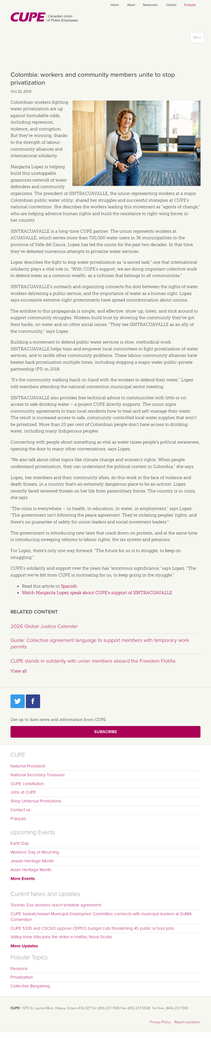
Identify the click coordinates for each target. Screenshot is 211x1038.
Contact (171, 5)
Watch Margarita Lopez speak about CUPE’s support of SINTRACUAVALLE (97, 592)
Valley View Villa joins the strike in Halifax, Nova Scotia (61, 936)
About (131, 5)
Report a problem (187, 1022)
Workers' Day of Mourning (35, 852)
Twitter (18, 701)
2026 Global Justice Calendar (44, 626)
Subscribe (105, 731)
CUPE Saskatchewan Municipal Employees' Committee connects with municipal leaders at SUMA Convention (101, 916)
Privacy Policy (160, 1022)
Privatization (22, 977)
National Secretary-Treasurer (38, 774)
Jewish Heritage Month (32, 861)
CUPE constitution (27, 783)
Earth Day (20, 843)
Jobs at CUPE (23, 792)
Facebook (33, 701)
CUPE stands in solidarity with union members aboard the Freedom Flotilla (93, 661)
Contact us (20, 809)
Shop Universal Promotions (36, 801)
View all (19, 671)
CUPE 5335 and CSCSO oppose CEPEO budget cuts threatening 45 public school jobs (92, 928)
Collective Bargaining (30, 986)
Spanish (69, 586)
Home (115, 5)
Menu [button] (198, 38)
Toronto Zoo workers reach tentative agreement (56, 905)
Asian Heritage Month (31, 869)
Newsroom (150, 5)
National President (28, 766)
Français (190, 5)
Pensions (19, 968)
